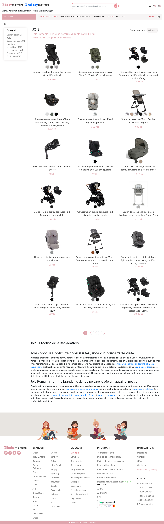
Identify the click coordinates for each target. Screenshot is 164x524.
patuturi (149, 389)
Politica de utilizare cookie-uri (111, 461)
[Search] (91, 6)
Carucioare (76, 457)
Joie (34, 489)
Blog (158, 16)
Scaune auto (76, 461)
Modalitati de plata (106, 465)
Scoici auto (76, 465)
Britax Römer (38, 493)
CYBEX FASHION (44, 16)
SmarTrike (55, 506)
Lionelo (35, 480)
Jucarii (73, 502)
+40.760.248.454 (144, 492)
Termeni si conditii (105, 453)
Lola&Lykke (37, 514)
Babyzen (36, 461)
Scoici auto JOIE (14, 56)
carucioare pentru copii (125, 364)
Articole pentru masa (80, 477)
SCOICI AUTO (86, 16)
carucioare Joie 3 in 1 (84, 395)
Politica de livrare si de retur (110, 469)
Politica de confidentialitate (110, 457)
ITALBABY (55, 16)
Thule (35, 505)
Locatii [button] (152, 16)
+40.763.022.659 (144, 487)
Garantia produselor (106, 477)
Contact (141, 457)
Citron (53, 498)
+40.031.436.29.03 (145, 496)
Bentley (54, 457)
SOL (99, 497)
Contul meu (142, 465)
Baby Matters (38, 457)
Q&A (139, 461)
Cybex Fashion (39, 476)
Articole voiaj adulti (79, 494)
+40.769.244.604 (144, 483)
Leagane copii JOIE (15, 50)
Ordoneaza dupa (138, 30)
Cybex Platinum (36, 466)
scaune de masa (146, 364)
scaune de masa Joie (107, 395)
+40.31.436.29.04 (145, 500)
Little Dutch (55, 465)
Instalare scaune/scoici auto (114, 483)
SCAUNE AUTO (76, 16)
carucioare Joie (143, 367)
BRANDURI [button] (120, 16)
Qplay (53, 461)
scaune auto (37, 367)
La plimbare (76, 498)
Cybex (35, 453)
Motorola (54, 477)
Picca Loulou (56, 490)
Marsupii (75, 482)
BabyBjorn (55, 469)
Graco (35, 518)
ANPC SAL (102, 493)
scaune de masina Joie (62, 395)
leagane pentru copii (88, 389)
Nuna (34, 485)
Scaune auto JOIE (14, 53)
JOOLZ (53, 502)
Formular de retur (105, 473)
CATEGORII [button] (9, 16)
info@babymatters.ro (147, 504)
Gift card (75, 453)
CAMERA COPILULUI (99, 16)
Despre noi (142, 453)
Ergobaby (54, 473)
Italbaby (54, 494)
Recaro (35, 497)
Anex (34, 501)
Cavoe (35, 472)
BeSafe (53, 486)
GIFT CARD (110, 16)
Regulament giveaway (147, 469)
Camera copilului (78, 473)
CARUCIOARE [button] (65, 16)
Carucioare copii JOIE (16, 41)
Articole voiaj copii (79, 490)
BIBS (34, 509)
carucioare (137, 389)
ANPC (100, 489)
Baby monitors (77, 469)
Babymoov (55, 482)
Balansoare (76, 486)
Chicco (53, 453)
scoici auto (71, 389)
